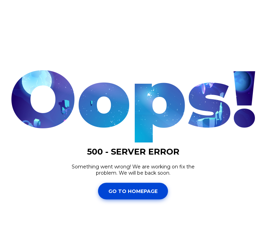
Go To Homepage (133, 191)
